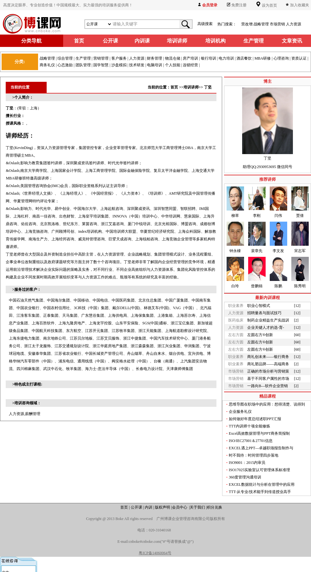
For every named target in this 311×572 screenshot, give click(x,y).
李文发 (278, 251)
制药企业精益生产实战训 (268, 320)
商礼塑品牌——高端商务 (268, 364)
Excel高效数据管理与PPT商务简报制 (259, 433)
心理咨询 (281, 58)
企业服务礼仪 (240, 411)
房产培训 (190, 58)
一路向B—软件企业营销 (267, 386)
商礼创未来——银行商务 (268, 356)
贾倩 (300, 215)
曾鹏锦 (256, 286)
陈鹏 (278, 286)
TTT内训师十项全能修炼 (249, 426)
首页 (174, 87)
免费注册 (239, 5)
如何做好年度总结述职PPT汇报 (255, 419)
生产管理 (83, 58)
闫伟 (278, 215)
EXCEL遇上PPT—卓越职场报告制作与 (261, 448)
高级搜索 (205, 24)
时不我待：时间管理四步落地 (253, 455)
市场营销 (277, 24)
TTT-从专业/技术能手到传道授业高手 (260, 492)
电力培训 (226, 58)
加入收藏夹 (299, 5)
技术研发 (136, 65)
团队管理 (83, 65)
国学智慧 (101, 65)
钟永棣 (235, 251)
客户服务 (119, 58)
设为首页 (269, 5)
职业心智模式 (258, 305)
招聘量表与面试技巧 (264, 313)
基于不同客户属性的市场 (268, 378)
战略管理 (261, 24)
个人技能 (172, 65)
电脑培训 (154, 65)
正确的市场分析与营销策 (268, 371)
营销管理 (101, 58)
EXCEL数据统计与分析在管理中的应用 (261, 484)
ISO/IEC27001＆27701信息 (251, 441)
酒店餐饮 (244, 58)
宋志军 (300, 251)
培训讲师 (191, 87)
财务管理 (154, 58)
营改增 (247, 24)
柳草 (235, 215)
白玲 (235, 286)
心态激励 (65, 65)
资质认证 (299, 58)
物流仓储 (172, 58)
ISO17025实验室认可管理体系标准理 (259, 470)
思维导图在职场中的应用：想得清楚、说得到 (267, 404)
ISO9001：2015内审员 (247, 462)
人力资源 (293, 24)
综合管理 (65, 58)
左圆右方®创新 (260, 335)
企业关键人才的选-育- (265, 327)
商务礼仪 (47, 65)
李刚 (257, 215)
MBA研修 (263, 58)
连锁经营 (190, 65)
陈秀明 (300, 286)
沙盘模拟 (119, 65)
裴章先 (256, 251)
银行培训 (208, 58)
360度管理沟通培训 (245, 477)
